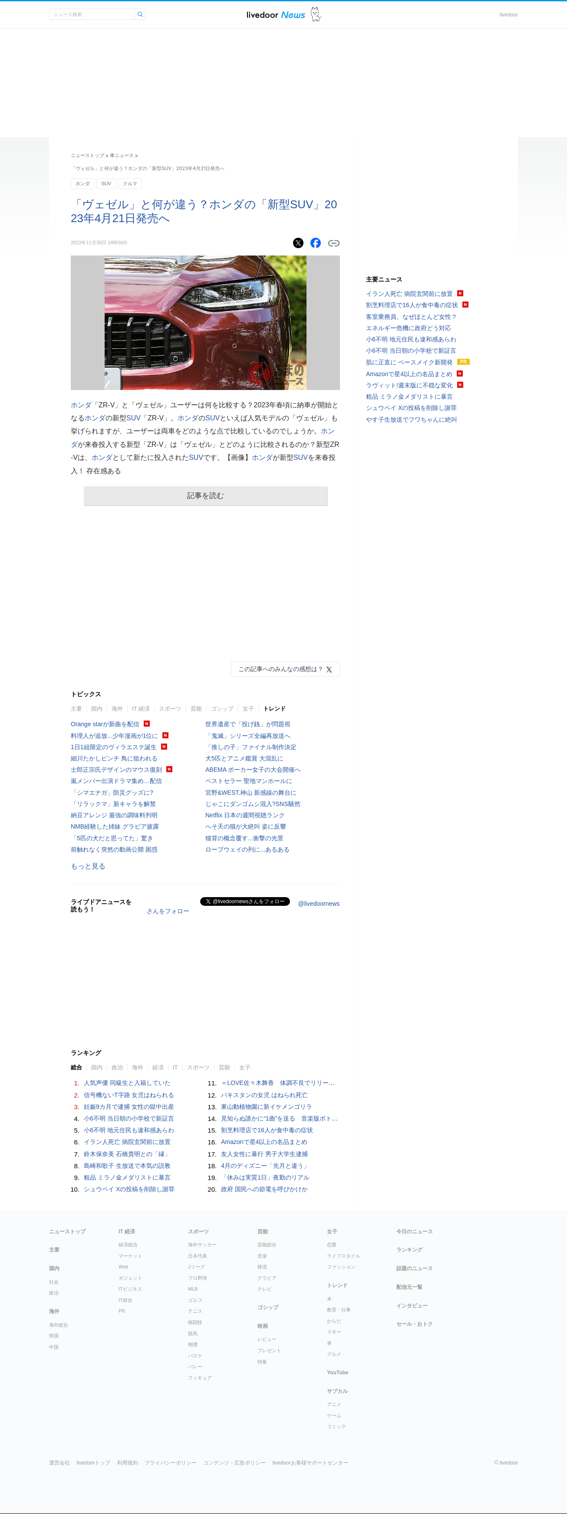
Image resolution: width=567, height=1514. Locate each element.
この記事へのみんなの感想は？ (280, 668)
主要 (76, 708)
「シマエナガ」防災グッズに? (112, 792)
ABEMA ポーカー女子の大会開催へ (253, 769)
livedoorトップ (93, 1463)
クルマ (130, 183)
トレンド (274, 708)
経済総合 (128, 1244)
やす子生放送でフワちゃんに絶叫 (411, 419)
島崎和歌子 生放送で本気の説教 (127, 1165)
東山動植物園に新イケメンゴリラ (266, 1106)
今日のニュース (414, 1232)
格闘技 (195, 1322)
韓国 (54, 1335)
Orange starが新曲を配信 (105, 724)
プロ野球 (197, 1278)
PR (122, 1311)
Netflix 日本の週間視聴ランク (245, 815)
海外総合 (58, 1324)
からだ (334, 1321)
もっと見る (88, 866)
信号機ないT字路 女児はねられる (129, 1094)
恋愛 (331, 1244)
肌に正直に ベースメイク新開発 (409, 362)
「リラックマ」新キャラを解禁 (113, 803)
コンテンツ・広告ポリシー (234, 1463)
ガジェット (130, 1278)
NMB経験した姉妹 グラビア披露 (115, 826)
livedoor (509, 15)
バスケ (195, 1355)
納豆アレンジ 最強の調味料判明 (114, 815)
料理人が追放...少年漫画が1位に (114, 735)
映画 (262, 1326)
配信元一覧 (409, 1287)
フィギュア (200, 1377)
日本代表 (197, 1255)
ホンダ (83, 183)
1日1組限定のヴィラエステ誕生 (114, 747)
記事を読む (205, 496)
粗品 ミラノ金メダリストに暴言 (127, 1177)
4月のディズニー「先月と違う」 (265, 1165)
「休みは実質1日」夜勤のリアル (265, 1177)
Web (123, 1266)
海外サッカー (202, 1244)
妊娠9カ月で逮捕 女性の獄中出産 (129, 1106)
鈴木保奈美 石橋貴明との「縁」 (127, 1153)
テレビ (264, 1288)
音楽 (262, 1255)
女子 (248, 708)
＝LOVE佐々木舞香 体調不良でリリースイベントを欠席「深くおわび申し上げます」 (338, 1082)
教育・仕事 (339, 1309)
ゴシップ (222, 708)
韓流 (262, 1266)
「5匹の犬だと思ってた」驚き (112, 838)
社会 (54, 1282)
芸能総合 (267, 1244)
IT (175, 1067)
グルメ (334, 1354)
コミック (336, 1426)
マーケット (130, 1255)
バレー (195, 1366)
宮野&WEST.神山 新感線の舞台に (251, 792)
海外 (117, 708)
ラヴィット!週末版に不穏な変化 (409, 385)
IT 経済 (141, 708)
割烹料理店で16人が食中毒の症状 (267, 1130)
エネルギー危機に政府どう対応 (408, 327)
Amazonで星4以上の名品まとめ (264, 1141)
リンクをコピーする (334, 243)
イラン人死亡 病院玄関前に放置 (127, 1141)
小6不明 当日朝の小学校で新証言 (129, 1118)
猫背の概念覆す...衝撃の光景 (244, 838)
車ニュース (122, 155)
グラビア (267, 1278)
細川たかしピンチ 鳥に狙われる (114, 758)
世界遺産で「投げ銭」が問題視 (247, 724)
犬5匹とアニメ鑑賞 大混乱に (244, 758)
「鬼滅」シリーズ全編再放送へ (247, 735)
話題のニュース (414, 1268)
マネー (334, 1331)
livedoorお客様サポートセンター (310, 1463)
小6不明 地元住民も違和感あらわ (129, 1130)
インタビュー (412, 1306)
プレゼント (269, 1350)
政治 (117, 1067)
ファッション (341, 1266)
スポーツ (170, 708)
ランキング (409, 1250)
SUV (106, 183)
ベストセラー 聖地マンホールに (248, 780)
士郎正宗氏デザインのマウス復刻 (116, 769)
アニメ (334, 1404)
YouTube (338, 1373)
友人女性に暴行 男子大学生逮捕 (264, 1153)
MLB (193, 1288)
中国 (54, 1347)
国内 (96, 708)
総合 (76, 1067)
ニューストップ (87, 155)
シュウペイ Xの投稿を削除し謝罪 (129, 1189)
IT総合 (125, 1300)
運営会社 (59, 1463)
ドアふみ (316, 14)
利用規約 (127, 1463)
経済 (158, 1067)
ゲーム (334, 1415)
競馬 (193, 1333)
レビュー (267, 1339)
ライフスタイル (343, 1255)
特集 (262, 1361)
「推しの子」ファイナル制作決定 (251, 747)
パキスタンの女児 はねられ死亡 (264, 1094)
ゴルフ (195, 1300)
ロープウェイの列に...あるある (247, 849)
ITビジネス (130, 1288)
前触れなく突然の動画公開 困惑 (114, 849)
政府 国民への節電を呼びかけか (264, 1189)
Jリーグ (196, 1266)
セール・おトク (414, 1324)
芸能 (196, 708)
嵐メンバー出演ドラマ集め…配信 (116, 780)
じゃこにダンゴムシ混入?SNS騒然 (252, 803)
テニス (195, 1311)
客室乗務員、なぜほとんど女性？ (411, 316)
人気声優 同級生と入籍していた (127, 1082)
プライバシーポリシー (171, 1463)
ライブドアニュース (276, 14)
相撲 (193, 1344)
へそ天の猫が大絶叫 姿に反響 (245, 826)
